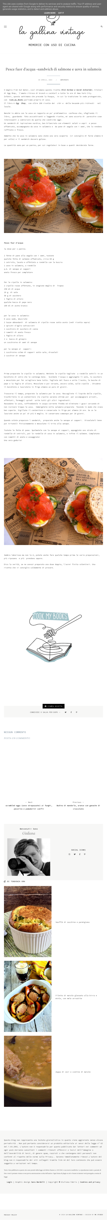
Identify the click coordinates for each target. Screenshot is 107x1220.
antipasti (64, 80)
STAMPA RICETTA (53, 706)
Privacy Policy (10, 1215)
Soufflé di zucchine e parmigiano (72, 922)
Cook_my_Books (16, 100)
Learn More (49, 13)
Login (9, 1182)
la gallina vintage (74, 1214)
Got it (61, 13)
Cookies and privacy (90, 1182)
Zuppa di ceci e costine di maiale (73, 1072)
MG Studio (99, 1214)
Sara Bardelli (38, 1182)
